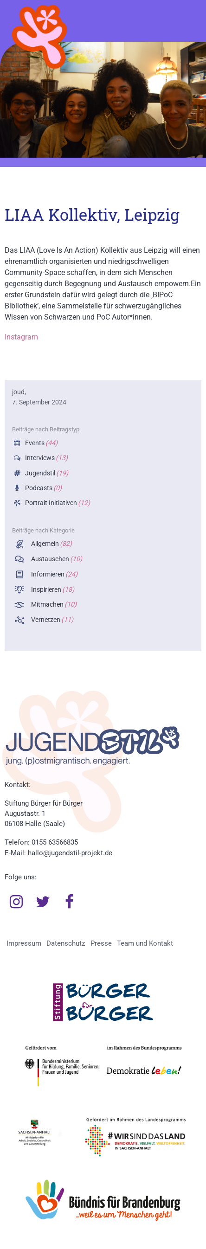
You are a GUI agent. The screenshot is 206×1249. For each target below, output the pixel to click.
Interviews (46, 458)
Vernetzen (51, 620)
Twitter (43, 902)
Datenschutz (65, 943)
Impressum (23, 943)
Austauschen (56, 559)
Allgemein (51, 544)
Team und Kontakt (145, 943)
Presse (101, 943)
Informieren (53, 574)
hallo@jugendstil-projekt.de (70, 853)
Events (41, 443)
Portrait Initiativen (57, 503)
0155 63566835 (55, 842)
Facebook (69, 902)
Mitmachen (53, 604)
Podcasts (43, 488)
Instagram (21, 337)
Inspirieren (52, 590)
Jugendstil (46, 473)
